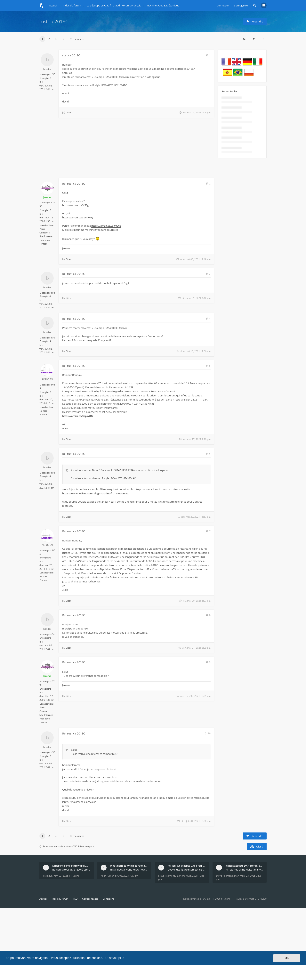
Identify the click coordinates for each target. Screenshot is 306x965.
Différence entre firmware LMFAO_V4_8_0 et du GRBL (71, 865)
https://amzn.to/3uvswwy (77, 217)
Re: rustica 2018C (73, 183)
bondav (47, 69)
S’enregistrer (241, 5)
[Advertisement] (126, 148)
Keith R (104, 875)
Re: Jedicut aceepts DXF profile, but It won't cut (186, 865)
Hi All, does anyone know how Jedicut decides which (129, 869)
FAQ (75, 898)
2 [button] (49, 39)
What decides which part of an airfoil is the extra (129, 865)
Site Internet (46, 236)
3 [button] (56, 39)
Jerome (47, 197)
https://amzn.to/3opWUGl (77, 416)
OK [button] (287, 958)
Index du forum (60, 898)
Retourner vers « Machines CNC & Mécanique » (66, 846)
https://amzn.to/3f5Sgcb (76, 205)
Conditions (108, 898)
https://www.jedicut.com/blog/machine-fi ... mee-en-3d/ (95, 493)
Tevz (45, 875)
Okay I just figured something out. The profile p (186, 869)
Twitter (43, 243)
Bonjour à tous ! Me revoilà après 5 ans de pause (71, 869)
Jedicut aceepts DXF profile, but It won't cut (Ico (244, 865)
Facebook (44, 240)
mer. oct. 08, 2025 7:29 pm (123, 875)
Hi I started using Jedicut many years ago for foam (244, 869)
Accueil (43, 898)
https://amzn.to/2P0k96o (106, 225)
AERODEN (47, 379)
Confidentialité (90, 898)
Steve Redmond (166, 875)
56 (53, 74)
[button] (63, 39)
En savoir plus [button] (114, 958)
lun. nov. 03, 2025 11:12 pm (64, 875)
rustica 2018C (53, 21)
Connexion (223, 5)
